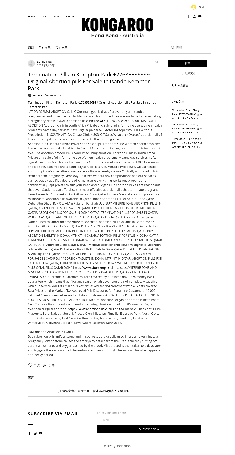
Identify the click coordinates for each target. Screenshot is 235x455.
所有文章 (45, 48)
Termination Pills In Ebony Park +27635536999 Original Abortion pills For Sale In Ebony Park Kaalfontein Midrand (187, 118)
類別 (31, 48)
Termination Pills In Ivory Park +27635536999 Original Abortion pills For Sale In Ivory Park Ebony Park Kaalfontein (187, 132)
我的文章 (61, 48)
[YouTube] (200, 16)
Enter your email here (111, 412)
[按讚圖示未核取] (30, 365)
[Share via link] (49, 365)
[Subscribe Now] (149, 429)
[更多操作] (160, 62)
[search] (187, 47)
